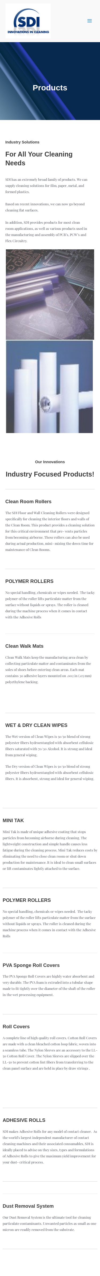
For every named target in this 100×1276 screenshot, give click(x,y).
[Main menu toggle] (90, 21)
